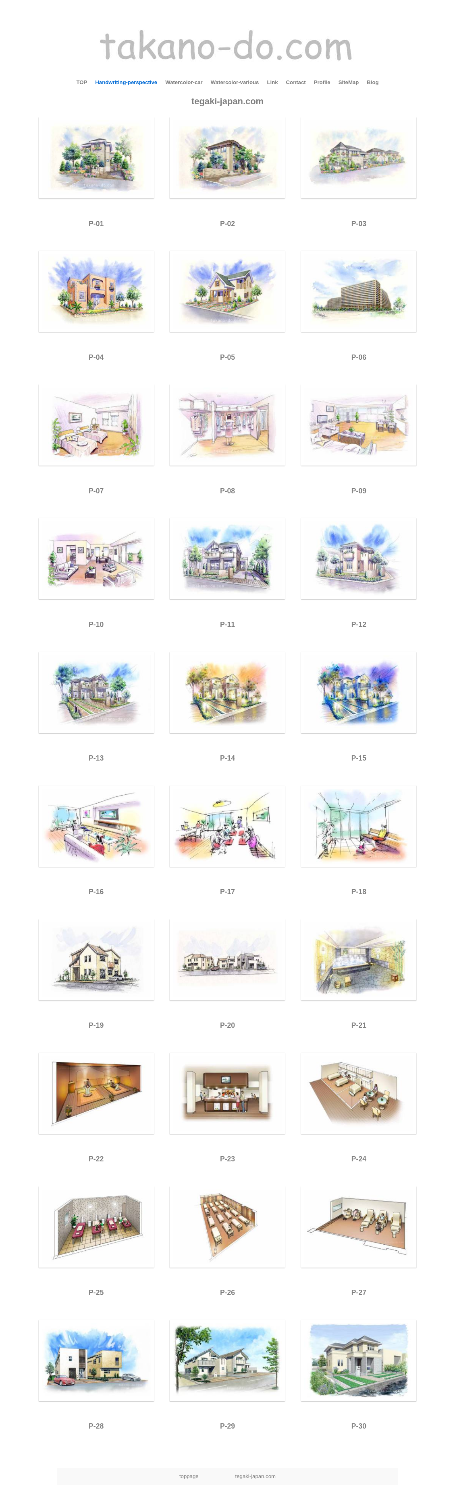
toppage (189, 1476)
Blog (372, 82)
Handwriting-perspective (126, 82)
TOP (81, 82)
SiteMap (349, 82)
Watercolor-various (235, 82)
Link (272, 82)
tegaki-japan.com (227, 101)
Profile (322, 82)
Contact (296, 82)
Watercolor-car (184, 82)
